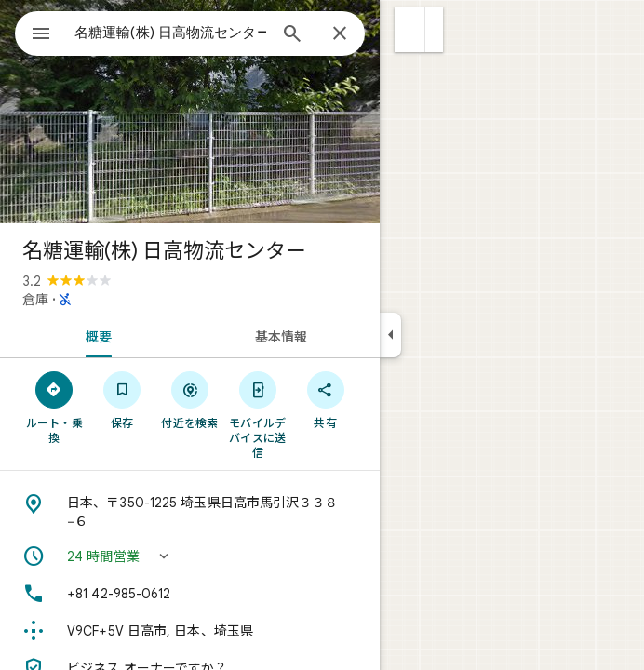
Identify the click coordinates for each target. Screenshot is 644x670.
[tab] (95, 335)
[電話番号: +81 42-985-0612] (190, 593)
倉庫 (35, 299)
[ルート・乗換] (54, 407)
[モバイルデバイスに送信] (257, 414)
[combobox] (170, 32)
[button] (410, 29)
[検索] (292, 35)
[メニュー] (41, 35)
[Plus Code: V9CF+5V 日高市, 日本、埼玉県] (190, 631)
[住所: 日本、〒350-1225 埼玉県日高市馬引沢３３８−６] (190, 512)
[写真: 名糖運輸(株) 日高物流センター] (190, 111)
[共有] (325, 399)
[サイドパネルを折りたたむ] (390, 335)
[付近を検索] (190, 399)
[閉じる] (340, 34)
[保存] (122, 399)
